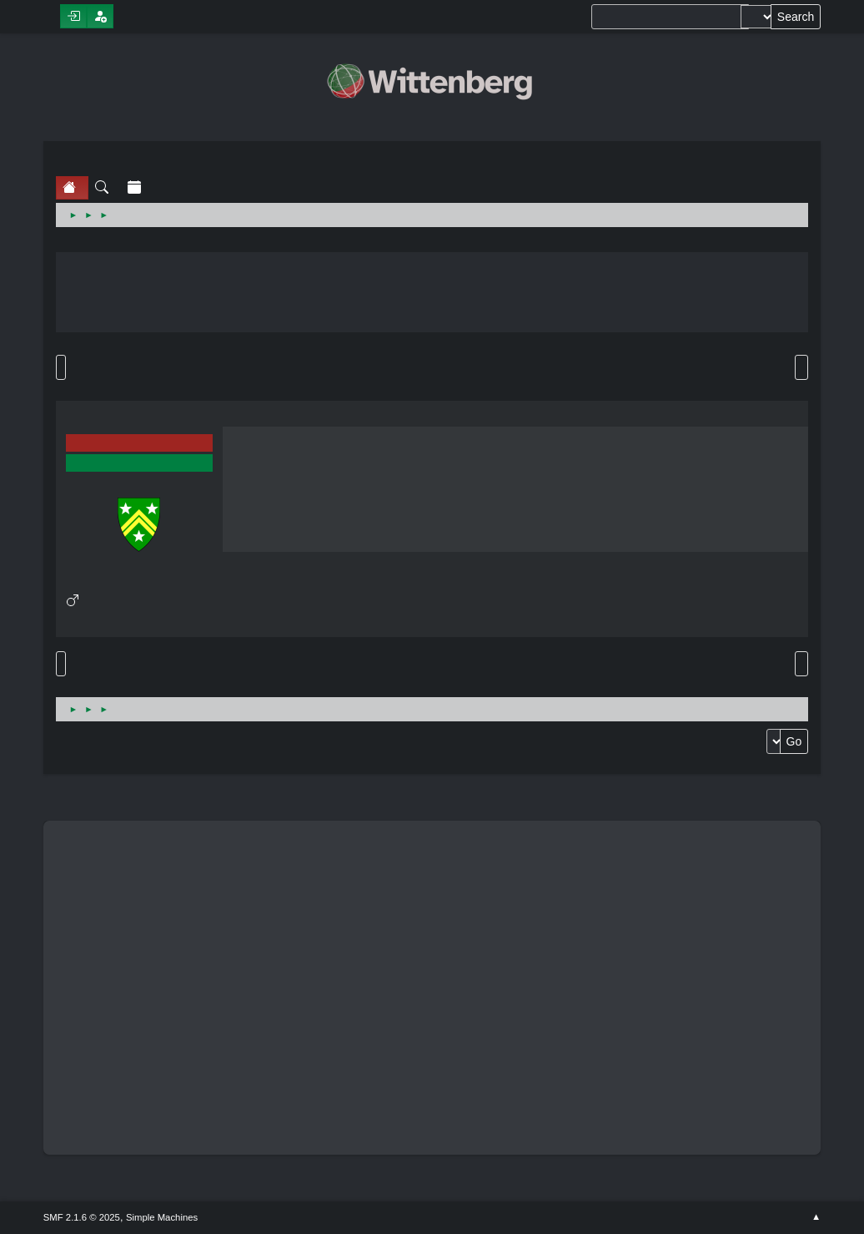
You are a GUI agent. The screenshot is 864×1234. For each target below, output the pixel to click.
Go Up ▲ (816, 1217)
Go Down (61, 367)
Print (801, 367)
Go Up (61, 663)
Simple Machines (162, 1217)
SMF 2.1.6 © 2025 (81, 1217)
